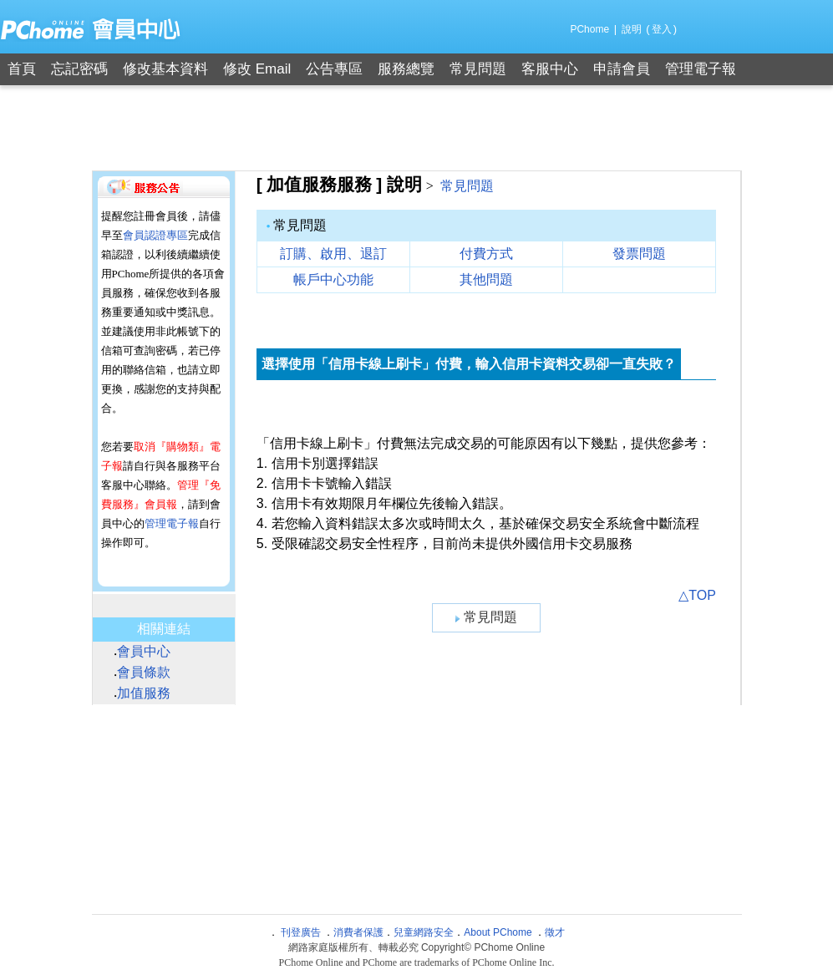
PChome (589, 29)
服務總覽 (406, 69)
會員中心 (143, 651)
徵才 (555, 932)
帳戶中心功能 (333, 279)
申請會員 (621, 69)
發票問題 (639, 253)
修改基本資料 (165, 69)
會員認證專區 (155, 235)
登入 (662, 29)
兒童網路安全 (424, 932)
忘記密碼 (79, 69)
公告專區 (334, 69)
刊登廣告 (301, 932)
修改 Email (257, 69)
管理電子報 (700, 69)
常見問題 (478, 69)
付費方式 (486, 253)
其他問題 (486, 279)
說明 (632, 29)
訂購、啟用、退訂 (333, 253)
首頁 (22, 69)
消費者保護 (358, 932)
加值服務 (143, 693)
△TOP (697, 595)
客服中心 (549, 69)
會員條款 (143, 672)
